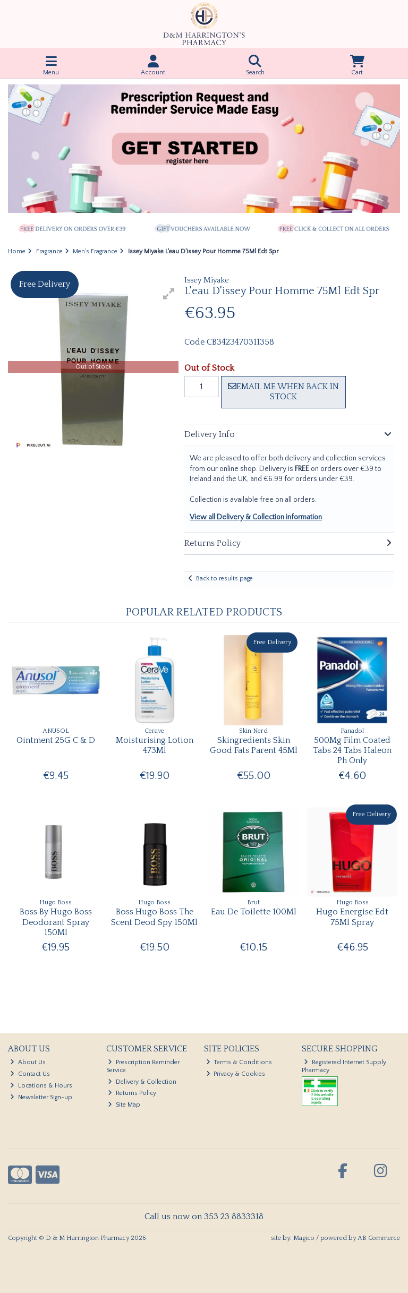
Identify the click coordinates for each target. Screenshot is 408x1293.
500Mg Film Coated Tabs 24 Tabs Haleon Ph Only (352, 750)
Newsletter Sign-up (41, 1097)
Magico (303, 1238)
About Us (28, 1062)
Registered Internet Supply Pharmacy (344, 1066)
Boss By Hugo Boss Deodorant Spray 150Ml (56, 922)
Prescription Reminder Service (143, 1066)
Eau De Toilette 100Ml (253, 912)
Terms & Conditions (239, 1062)
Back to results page (224, 578)
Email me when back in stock (283, 391)
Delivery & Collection (142, 1081)
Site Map (124, 1104)
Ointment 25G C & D (55, 740)
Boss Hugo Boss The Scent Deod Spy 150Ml (154, 917)
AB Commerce (379, 1238)
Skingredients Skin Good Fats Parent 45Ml (254, 745)
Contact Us (30, 1074)
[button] (168, 293)
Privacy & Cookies (236, 1074)
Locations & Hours (41, 1085)
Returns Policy (132, 1093)
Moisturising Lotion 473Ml (154, 745)
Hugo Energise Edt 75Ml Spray (352, 917)
